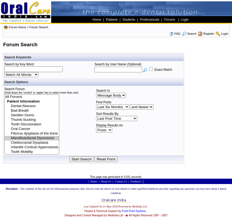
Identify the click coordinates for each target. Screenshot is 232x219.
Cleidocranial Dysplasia (32, 142)
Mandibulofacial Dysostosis (32, 138)
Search (189, 33)
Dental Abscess (32, 106)
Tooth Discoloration (32, 124)
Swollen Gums (32, 115)
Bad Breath (32, 110)
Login (224, 33)
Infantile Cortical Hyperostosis (32, 147)
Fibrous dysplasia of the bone (32, 133)
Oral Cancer (32, 129)
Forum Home (17, 27)
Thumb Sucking (32, 120)
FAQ (177, 33)
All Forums (32, 97)
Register (208, 33)
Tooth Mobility (32, 152)
